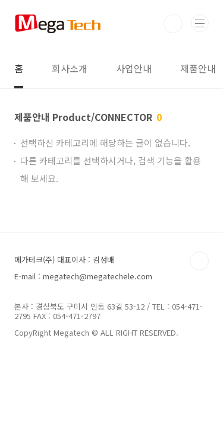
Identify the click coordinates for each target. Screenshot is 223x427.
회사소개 (69, 68)
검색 (173, 24)
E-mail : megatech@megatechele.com (83, 276)
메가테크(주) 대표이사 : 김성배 (64, 259)
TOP (199, 260)
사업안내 (134, 68)
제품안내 (198, 68)
